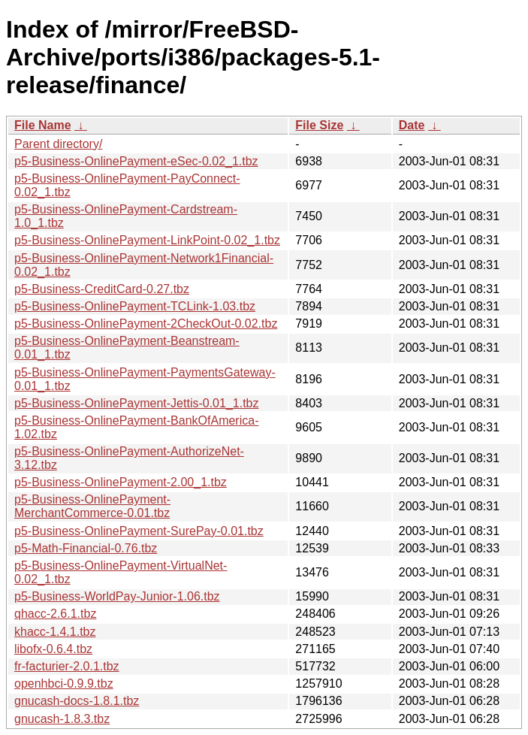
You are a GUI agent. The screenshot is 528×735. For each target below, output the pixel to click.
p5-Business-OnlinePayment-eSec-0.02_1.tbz (136, 161)
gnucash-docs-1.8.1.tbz (76, 700)
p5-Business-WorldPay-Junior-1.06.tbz (117, 596)
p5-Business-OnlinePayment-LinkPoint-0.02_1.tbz (147, 240)
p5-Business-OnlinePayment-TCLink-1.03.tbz (134, 306)
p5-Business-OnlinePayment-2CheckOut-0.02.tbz (145, 323)
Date (412, 125)
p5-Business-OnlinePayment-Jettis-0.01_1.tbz (136, 403)
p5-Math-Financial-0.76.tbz (85, 548)
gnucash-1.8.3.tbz (62, 718)
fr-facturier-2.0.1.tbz (66, 666)
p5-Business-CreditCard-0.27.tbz (101, 289)
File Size (319, 125)
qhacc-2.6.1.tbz (55, 613)
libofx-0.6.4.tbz (53, 649)
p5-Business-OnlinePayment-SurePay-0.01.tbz (139, 531)
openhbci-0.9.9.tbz (63, 683)
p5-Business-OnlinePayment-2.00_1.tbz (120, 482)
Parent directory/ (58, 144)
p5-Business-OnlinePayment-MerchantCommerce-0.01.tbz (92, 506)
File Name (42, 125)
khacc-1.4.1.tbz (55, 631)
